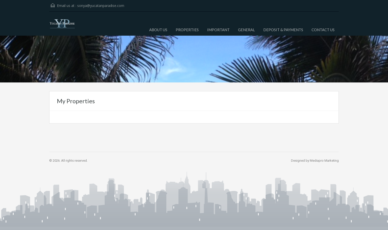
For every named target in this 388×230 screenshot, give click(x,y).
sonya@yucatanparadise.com (100, 5)
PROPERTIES (187, 29)
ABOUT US (158, 29)
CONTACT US (323, 29)
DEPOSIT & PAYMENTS (283, 29)
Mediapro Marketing (324, 160)
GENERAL (246, 29)
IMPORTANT (218, 29)
